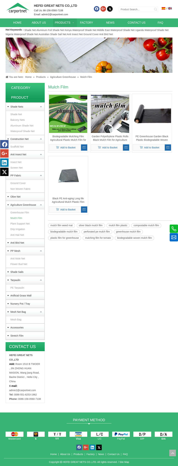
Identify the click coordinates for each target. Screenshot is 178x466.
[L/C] (100, 434)
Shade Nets (16, 106)
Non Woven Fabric (20, 188)
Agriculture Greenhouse (23, 204)
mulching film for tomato (98, 237)
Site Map (124, 462)
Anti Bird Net (106, 34)
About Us (65, 454)
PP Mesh (15, 251)
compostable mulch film (146, 225)
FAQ (125, 454)
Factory (91, 454)
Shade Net (30, 30)
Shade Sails (16, 272)
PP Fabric (15, 175)
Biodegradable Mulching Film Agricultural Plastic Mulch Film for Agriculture (68, 138)
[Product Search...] (136, 9)
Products (78, 454)
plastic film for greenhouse (64, 237)
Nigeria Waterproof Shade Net (22, 34)
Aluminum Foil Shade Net (50, 30)
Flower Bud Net (18, 264)
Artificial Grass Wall (20, 295)
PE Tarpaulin (17, 287)
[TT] (57, 434)
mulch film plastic (118, 225)
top (172, 453)
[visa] (78, 434)
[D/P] (142, 434)
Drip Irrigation (17, 229)
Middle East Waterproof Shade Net (116, 30)
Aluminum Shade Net (21, 125)
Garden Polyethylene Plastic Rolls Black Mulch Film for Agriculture (110, 138)
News (101, 454)
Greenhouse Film (19, 212)
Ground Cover (91, 34)
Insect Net (15, 162)
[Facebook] (96, 9)
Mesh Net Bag (18, 311)
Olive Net (15, 196)
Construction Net (19, 139)
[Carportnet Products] (89, 55)
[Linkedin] (4, 162)
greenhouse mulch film (128, 231)
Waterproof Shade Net (22, 131)
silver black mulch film (91, 225)
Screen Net (16, 167)
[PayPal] (121, 434)
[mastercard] (14, 434)
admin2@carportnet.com (54, 14)
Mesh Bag (15, 319)
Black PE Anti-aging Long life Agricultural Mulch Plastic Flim (68, 200)
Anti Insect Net (75, 34)
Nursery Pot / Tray (20, 303)
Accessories (16, 327)
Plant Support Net (20, 223)
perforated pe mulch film (97, 231)
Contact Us (113, 454)
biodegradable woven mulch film (134, 237)
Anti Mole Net (17, 258)
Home (53, 454)
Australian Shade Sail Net (52, 34)
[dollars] (36, 434)
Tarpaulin (15, 280)
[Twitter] (110, 9)
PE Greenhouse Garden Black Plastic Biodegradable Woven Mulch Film (152, 138)
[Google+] (103, 9)
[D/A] (164, 434)
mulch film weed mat (61, 225)
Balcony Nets (17, 119)
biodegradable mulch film (64, 231)
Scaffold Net (17, 146)
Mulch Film (16, 218)
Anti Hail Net (17, 235)
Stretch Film (16, 335)
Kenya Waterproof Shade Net (80, 30)
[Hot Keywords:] (155, 9)
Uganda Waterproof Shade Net (152, 30)
